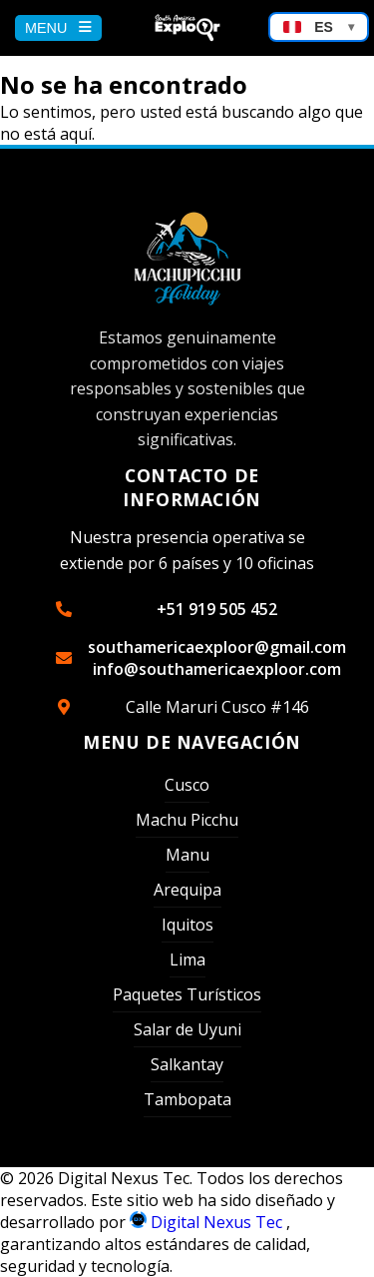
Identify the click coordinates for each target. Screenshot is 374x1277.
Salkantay (187, 1064)
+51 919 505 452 (217, 609)
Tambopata (187, 1099)
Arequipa (187, 890)
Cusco (187, 785)
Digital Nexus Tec (208, 1222)
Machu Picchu (187, 820)
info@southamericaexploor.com (217, 669)
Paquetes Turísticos (187, 994)
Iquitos (187, 925)
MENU (58, 28)
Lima (187, 959)
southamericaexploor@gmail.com (217, 647)
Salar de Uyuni (187, 1029)
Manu (187, 855)
